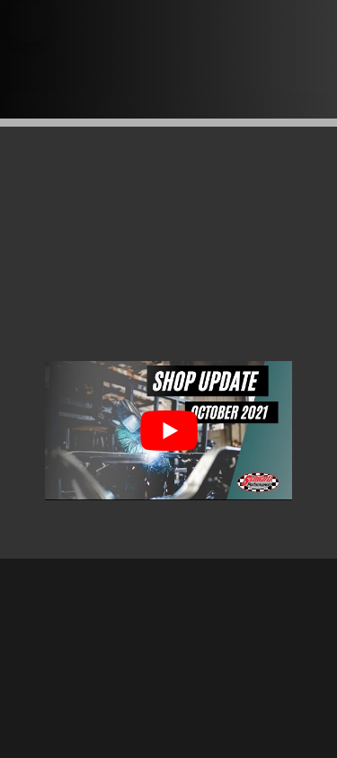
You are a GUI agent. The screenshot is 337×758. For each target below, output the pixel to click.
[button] (28, 21)
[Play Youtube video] (168, 430)
